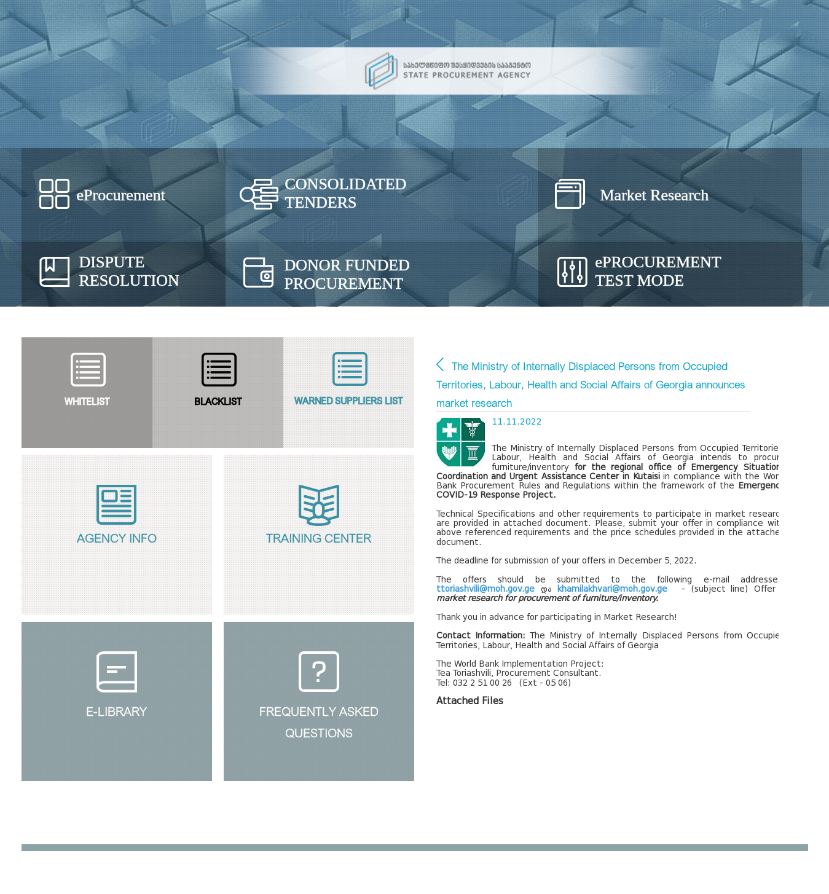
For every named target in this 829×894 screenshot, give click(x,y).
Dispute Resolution (129, 271)
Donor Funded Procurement (347, 274)
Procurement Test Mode (658, 271)
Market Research (654, 195)
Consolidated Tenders (346, 193)
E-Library (116, 710)
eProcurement (121, 195)
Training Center (318, 536)
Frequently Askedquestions (319, 719)
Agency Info (117, 536)
